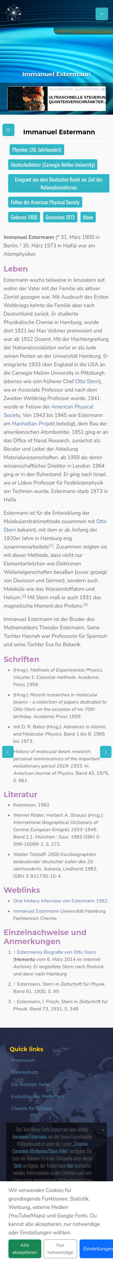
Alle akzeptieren (24, 1249)
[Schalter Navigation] (102, 14)
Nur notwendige (60, 1249)
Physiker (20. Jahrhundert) (36, 149)
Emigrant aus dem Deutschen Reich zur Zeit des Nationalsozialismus (59, 183)
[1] (51, 545)
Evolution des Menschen (37, 1096)
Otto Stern (87, 381)
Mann (88, 217)
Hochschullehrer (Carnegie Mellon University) (53, 164)
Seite (18, 1165)
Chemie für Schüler (31, 1108)
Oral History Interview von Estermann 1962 (60, 901)
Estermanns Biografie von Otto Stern (56, 952)
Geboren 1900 (24, 217)
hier (70, 1165)
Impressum (23, 1060)
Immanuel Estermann (36, 911)
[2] (23, 596)
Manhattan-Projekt (33, 423)
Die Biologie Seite (30, 1084)
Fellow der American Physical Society (45, 202)
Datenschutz (24, 1072)
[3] (85, 604)
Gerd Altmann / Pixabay (92, 31)
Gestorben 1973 (60, 217)
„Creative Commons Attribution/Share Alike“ (50, 1147)
